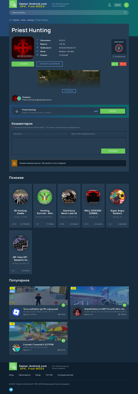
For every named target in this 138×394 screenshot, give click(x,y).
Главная (15, 20)
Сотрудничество (65, 375)
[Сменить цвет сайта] (110, 5)
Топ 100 (49, 375)
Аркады (30, 20)
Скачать (24, 64)
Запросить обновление (49, 64)
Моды (38, 375)
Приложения (24, 375)
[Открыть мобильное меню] (126, 5)
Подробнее (69, 91)
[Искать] (125, 12)
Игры (23, 20)
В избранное (120, 56)
